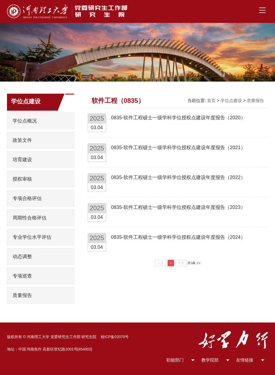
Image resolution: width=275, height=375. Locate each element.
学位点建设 (231, 100)
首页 (211, 100)
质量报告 (22, 295)
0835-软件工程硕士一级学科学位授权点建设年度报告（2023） (178, 207)
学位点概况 (25, 121)
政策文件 (22, 140)
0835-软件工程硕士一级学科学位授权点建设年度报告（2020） (178, 117)
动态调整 (22, 256)
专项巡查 (22, 276)
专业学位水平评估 (32, 237)
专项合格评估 (27, 198)
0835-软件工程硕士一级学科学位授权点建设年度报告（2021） (178, 147)
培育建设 (22, 159)
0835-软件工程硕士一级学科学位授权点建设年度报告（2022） (178, 177)
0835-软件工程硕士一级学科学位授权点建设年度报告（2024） (178, 237)
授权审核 (22, 179)
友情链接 (244, 360)
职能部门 (175, 360)
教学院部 (210, 360)
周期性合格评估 (29, 217)
